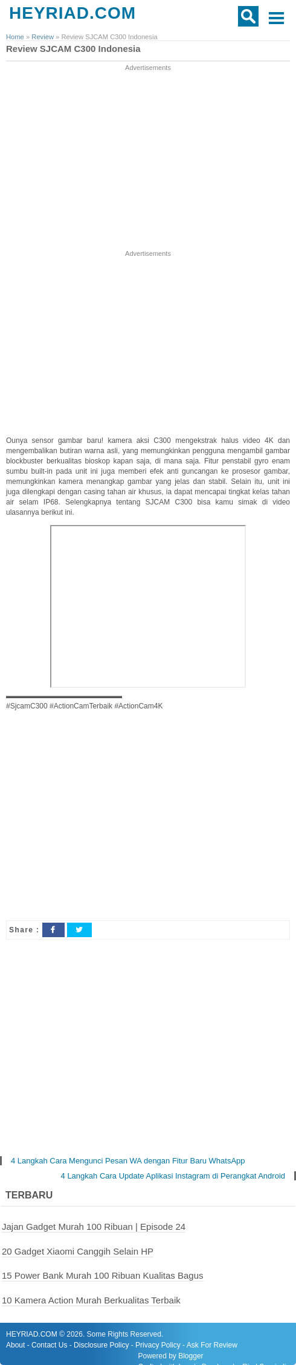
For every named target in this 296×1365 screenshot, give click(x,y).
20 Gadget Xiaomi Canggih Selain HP (77, 1251)
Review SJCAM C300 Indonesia (73, 49)
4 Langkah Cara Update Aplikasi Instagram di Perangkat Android (173, 1175)
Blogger (190, 1356)
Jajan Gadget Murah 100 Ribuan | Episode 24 (93, 1226)
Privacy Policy (158, 1345)
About (15, 1345)
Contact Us (49, 1345)
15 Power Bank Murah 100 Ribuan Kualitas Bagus (103, 1275)
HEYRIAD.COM (72, 13)
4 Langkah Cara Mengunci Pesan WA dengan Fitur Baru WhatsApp (128, 1160)
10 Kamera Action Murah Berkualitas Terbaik (91, 1300)
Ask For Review (212, 1345)
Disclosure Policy (101, 1345)
